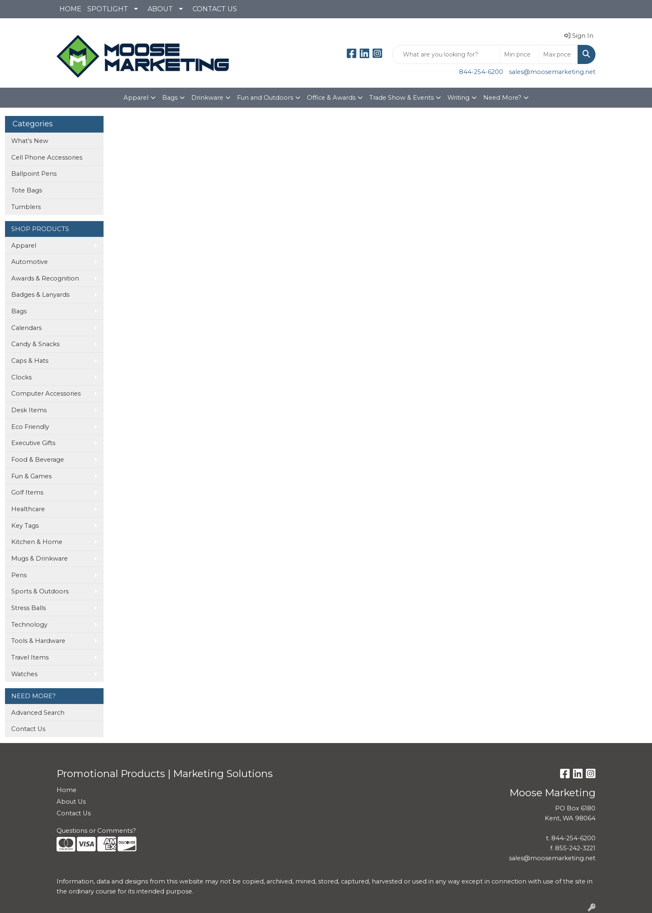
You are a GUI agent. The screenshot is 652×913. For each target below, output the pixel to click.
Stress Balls (28, 608)
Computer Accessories (46, 393)
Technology (29, 624)
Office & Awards (331, 97)
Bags (170, 97)
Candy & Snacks (35, 344)
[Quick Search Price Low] (519, 54)
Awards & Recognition (45, 278)
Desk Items (29, 410)
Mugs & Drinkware (39, 558)
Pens (19, 575)
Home (67, 790)
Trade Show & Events (401, 97)
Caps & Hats (29, 360)
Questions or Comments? (96, 830)
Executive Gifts (33, 443)
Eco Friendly (30, 427)
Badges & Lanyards (40, 294)
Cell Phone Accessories (46, 157)
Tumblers (26, 207)
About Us (71, 801)
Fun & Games (31, 476)
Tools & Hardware (38, 641)
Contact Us (28, 729)
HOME (70, 9)
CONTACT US (215, 9)
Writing (458, 97)
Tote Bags (26, 190)
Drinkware (207, 97)
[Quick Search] (446, 54)
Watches (24, 674)
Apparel (135, 97)
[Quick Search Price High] (558, 54)
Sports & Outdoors (40, 591)
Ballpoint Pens (34, 173)
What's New (29, 141)
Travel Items (30, 657)
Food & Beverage (37, 459)
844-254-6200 (481, 72)
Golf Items (27, 492)
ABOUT (160, 9)
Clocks (21, 377)
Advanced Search (37, 712)
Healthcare (28, 509)
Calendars (26, 328)
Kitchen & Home (36, 542)
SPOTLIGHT (107, 9)
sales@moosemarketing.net (552, 72)
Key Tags (25, 525)
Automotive (29, 262)
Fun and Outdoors (265, 97)
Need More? (502, 97)
